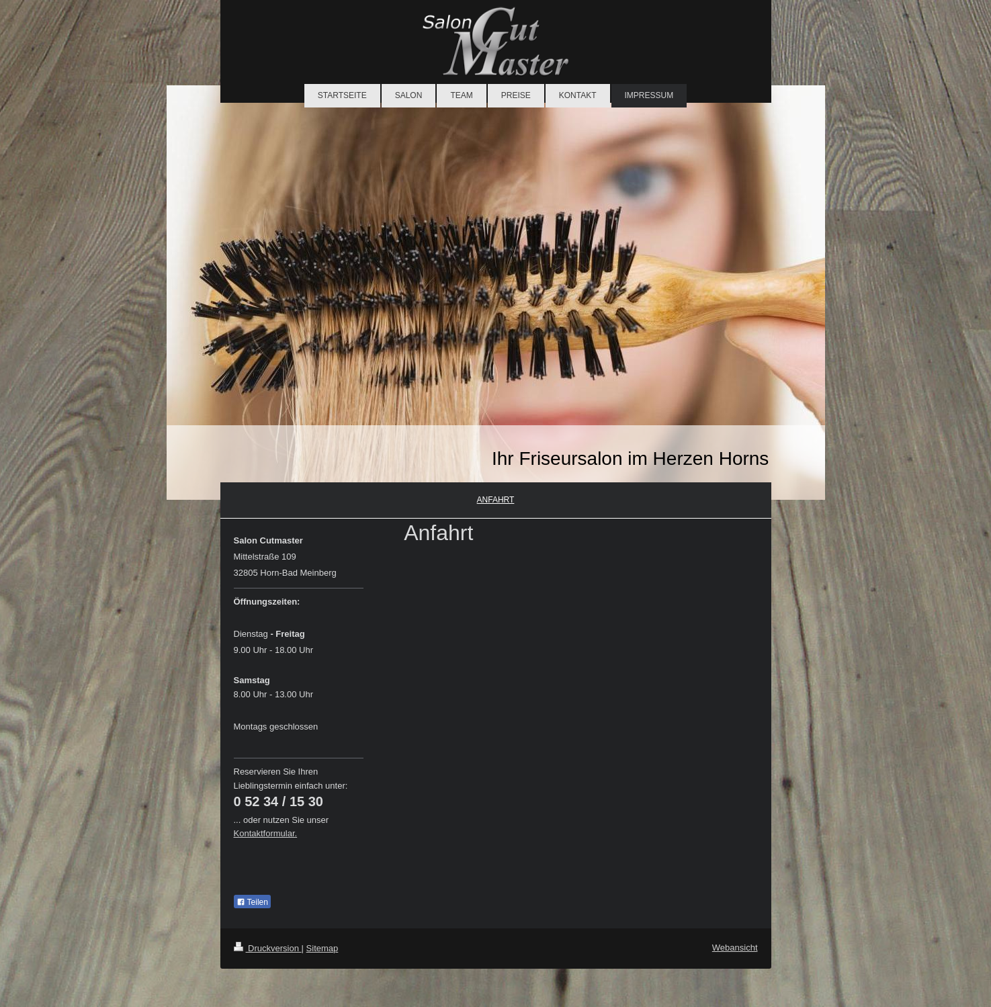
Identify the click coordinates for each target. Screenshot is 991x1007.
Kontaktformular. (266, 833)
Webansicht (735, 948)
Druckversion (268, 948)
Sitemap (322, 948)
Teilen (252, 902)
